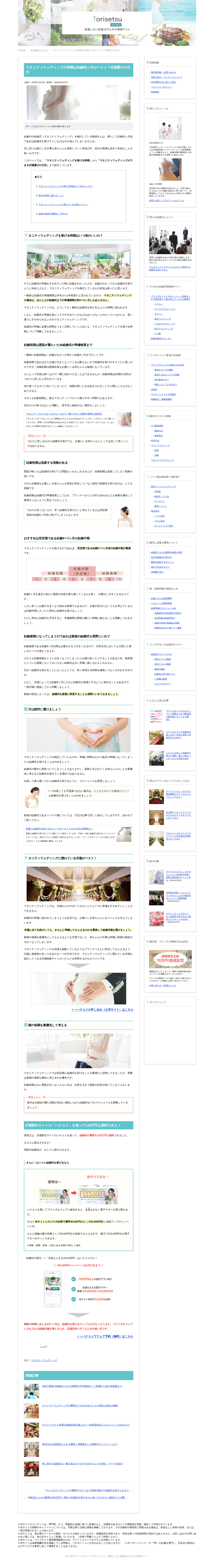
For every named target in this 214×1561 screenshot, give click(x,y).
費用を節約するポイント (162, 562)
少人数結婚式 (157, 425)
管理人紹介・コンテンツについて (166, 77)
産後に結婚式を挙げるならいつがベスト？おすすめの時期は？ (61, 828)
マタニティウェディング (45, 1360)
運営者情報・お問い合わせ (163, 72)
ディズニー (159, 501)
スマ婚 (157, 333)
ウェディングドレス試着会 (163, 394)
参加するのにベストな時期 (166, 375)
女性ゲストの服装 (162, 664)
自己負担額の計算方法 (161, 557)
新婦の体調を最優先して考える (54, 214)
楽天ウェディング (162, 319)
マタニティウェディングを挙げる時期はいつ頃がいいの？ (68, 186)
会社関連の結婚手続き (164, 618)
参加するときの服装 (163, 370)
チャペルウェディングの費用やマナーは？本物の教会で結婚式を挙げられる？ (84, 1490)
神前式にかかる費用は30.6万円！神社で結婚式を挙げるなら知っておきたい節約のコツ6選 (79, 1497)
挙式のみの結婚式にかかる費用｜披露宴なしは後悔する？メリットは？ (82, 1444)
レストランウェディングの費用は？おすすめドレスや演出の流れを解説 (82, 1405)
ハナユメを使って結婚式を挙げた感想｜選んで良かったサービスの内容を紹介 (178, 756)
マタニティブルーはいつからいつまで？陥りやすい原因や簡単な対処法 (66, 413)
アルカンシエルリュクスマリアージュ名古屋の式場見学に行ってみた (178, 836)
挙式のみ (155, 440)
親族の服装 (159, 669)
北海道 (157, 491)
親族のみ (158, 431)
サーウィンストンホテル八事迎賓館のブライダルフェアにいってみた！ (178, 794)
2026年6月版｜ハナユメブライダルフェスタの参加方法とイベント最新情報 (178, 895)
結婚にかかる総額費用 (161, 598)
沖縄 (156, 455)
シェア (44, 1346)
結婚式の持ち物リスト (164, 674)
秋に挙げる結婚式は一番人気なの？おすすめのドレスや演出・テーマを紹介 (85, 1463)
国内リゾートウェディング (163, 486)
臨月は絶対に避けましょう (52, 195)
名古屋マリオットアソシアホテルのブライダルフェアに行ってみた (178, 815)
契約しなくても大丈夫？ (165, 384)
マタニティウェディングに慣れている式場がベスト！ (65, 204)
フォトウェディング (160, 445)
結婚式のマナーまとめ (161, 654)
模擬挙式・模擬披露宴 (161, 399)
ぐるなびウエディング (164, 324)
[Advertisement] (170, 1036)
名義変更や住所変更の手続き (167, 613)
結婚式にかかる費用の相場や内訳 (166, 552)
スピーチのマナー (162, 684)
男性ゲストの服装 (162, 659)
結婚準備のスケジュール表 (163, 608)
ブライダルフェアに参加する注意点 (167, 365)
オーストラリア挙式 (163, 526)
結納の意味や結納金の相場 (166, 623)
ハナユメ (158, 304)
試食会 (154, 389)
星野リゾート (160, 506)
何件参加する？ (161, 379)
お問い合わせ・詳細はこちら (162, 985)
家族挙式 (158, 435)
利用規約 (155, 92)
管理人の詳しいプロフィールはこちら (166, 200)
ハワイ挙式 (159, 516)
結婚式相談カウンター (161, 338)
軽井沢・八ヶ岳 (161, 496)
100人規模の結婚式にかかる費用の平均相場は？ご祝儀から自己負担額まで (84, 1386)
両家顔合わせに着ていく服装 (167, 628)
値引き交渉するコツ (160, 567)
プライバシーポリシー (161, 87)
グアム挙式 (159, 521)
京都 (156, 450)
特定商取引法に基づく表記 (163, 82)
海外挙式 (155, 511)
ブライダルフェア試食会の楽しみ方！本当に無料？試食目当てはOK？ (178, 735)
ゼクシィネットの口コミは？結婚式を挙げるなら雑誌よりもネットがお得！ (178, 916)
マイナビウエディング (164, 309)
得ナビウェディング (163, 328)
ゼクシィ (158, 314)
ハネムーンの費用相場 (161, 603)
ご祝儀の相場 (160, 679)
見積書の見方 (157, 572)
